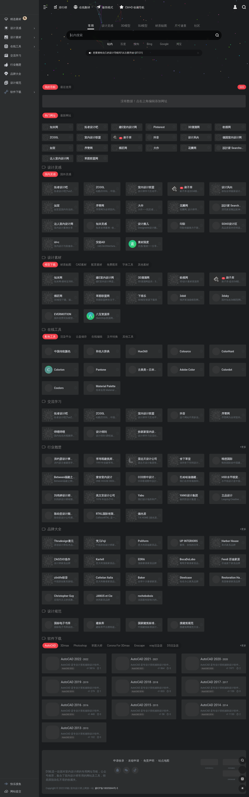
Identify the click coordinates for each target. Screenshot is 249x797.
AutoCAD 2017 (214, 682)
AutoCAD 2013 (74, 728)
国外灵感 (65, 174)
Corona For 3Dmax (118, 645)
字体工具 (127, 264)
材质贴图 (65, 264)
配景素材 (96, 264)
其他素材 (143, 264)
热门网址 (50, 115)
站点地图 (163, 760)
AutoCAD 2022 (74, 659)
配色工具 (50, 336)
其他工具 (128, 336)
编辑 (241, 87)
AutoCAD (50, 645)
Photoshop (80, 645)
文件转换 (112, 336)
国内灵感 (50, 174)
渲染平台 (65, 336)
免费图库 (112, 264)
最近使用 (65, 87)
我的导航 (50, 87)
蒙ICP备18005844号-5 (106, 788)
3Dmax (64, 645)
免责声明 (148, 760)
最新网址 (65, 115)
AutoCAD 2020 (214, 659)
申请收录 (118, 760)
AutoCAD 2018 (144, 682)
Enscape (139, 645)
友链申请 (133, 760)
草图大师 (96, 645)
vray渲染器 (155, 645)
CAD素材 (81, 264)
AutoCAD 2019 (74, 682)
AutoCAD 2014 (214, 705)
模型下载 (50, 264)
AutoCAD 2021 (144, 659)
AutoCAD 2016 (74, 705)
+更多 (243, 447)
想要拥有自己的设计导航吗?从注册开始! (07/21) (118, 52)
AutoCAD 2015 (144, 705)
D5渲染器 (173, 645)
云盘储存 (81, 336)
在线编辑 (96, 336)
